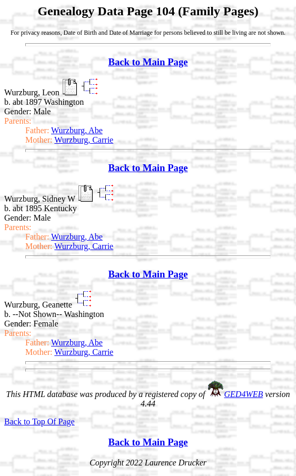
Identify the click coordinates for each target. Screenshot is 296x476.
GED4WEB (243, 394)
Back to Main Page (148, 61)
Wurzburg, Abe (77, 130)
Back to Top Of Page (39, 421)
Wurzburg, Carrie (83, 139)
